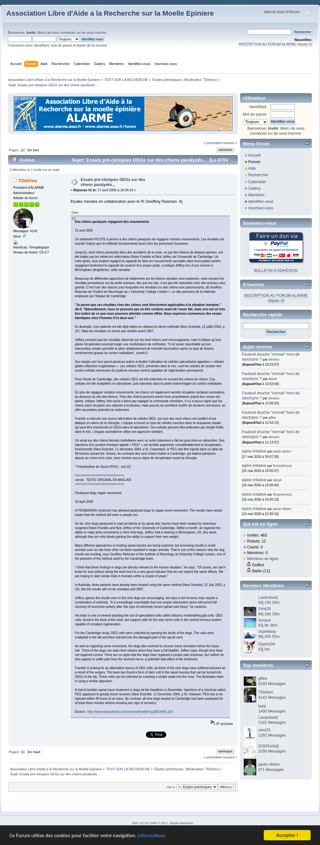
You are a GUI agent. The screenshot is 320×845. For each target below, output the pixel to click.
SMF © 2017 (159, 823)
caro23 (264, 730)
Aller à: (171, 787)
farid (262, 706)
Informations (151, 835)
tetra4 (272, 379)
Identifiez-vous (260, 201)
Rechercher (258, 175)
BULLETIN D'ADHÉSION (276, 270)
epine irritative (254, 451)
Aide (252, 168)
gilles (272, 417)
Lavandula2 (268, 597)
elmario (273, 359)
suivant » (230, 143)
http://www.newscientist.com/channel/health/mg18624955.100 (130, 711)
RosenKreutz (282, 466)
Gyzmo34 (266, 644)
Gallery (254, 188)
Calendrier (257, 182)
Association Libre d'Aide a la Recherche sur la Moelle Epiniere (110, 13)
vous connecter (64, 32)
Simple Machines (181, 823)
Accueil (254, 155)
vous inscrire (96, 32)
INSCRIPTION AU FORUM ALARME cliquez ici (275, 44)
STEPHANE (268, 746)
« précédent (212, 143)
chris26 (264, 609)
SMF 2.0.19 (140, 823)
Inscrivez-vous (260, 208)
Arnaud (264, 620)
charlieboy (267, 631)
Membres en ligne (262, 559)
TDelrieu (209, 80)
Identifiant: (258, 107)
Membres (256, 195)
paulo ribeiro (282, 451)
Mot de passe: (255, 114)
